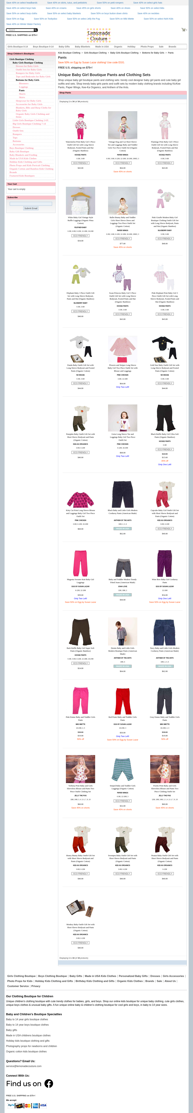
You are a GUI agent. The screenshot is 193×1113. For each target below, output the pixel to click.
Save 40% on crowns (56, 8)
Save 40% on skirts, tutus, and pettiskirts (67, 2)
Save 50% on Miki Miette (122, 18)
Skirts (22, 97)
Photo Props (147, 46)
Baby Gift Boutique (19, 151)
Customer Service (18, 986)
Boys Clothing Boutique (52, 976)
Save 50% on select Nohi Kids (158, 18)
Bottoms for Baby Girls (27, 80)
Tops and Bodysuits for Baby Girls (33, 76)
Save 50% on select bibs (152, 8)
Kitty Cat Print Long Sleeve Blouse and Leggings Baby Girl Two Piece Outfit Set (80, 513)
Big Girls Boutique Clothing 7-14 (29, 124)
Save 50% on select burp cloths (21, 13)
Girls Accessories (173, 976)
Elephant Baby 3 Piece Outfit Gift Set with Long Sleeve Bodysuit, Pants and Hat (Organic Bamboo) (81, 296)
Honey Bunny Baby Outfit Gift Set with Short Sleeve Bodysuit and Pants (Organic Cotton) (80, 858)
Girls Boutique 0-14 (18, 46)
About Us (170, 981)
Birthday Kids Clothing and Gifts (95, 981)
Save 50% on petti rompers (110, 2)
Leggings (23, 87)
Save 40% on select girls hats (147, 2)
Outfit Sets (18, 130)
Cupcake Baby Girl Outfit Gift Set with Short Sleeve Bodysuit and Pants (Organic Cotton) (165, 513)
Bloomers (24, 83)
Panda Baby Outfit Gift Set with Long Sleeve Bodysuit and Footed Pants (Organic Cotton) (80, 368)
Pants (22, 90)
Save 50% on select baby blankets (64, 13)
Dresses (16, 127)
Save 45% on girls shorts (88, 8)
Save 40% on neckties (148, 13)
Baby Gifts (64, 46)
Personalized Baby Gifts (133, 976)
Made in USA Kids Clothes (23, 158)
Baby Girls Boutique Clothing (28, 62)
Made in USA (102, 46)
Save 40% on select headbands (21, 2)
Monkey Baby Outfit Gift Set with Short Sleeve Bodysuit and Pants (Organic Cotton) (80, 927)
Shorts (22, 94)
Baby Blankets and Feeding (23, 155)
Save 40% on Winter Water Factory (23, 24)
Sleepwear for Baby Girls (28, 101)
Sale (161, 46)
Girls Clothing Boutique (21, 976)
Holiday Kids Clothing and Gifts (26, 162)
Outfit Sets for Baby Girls (29, 69)
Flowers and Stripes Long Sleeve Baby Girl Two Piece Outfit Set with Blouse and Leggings (123, 368)
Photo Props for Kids (20, 981)
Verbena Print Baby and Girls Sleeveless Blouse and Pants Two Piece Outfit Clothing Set (80, 789)
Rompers (17, 134)
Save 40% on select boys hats (21, 8)
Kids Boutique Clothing (69, 52)
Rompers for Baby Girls (28, 73)
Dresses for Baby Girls (27, 66)
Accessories (18, 144)
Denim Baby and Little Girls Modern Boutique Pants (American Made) (122, 651)
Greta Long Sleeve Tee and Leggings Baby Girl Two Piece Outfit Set (122, 437)
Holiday (132, 46)
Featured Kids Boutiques (22, 175)
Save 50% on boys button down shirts (109, 13)
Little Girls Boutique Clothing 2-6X (31, 120)
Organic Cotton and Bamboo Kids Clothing (31, 169)
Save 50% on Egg (15, 18)
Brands (172, 46)
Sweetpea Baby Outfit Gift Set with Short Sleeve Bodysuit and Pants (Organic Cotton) (122, 858)
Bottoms (17, 141)
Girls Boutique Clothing (22, 59)
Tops (15, 137)
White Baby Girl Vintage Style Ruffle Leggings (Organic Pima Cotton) (80, 220)
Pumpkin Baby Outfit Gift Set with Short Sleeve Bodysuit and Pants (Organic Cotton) (80, 437)
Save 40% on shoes (120, 8)
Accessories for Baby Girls (29, 104)
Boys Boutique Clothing (22, 148)
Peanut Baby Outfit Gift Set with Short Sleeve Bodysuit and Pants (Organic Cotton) (164, 858)
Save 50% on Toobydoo (45, 18)
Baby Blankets (82, 46)
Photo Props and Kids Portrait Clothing (30, 165)
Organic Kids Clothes (130, 981)
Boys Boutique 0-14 (43, 46)
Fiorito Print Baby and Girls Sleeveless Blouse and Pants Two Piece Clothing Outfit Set (164, 789)
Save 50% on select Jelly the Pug (83, 18)
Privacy (35, 986)
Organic (118, 46)
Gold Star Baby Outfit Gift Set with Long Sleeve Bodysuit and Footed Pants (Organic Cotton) (164, 368)
